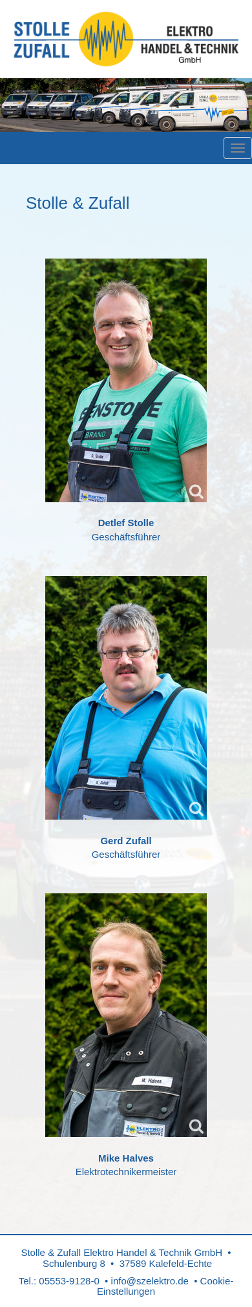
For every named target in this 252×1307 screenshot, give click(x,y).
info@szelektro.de (150, 1280)
